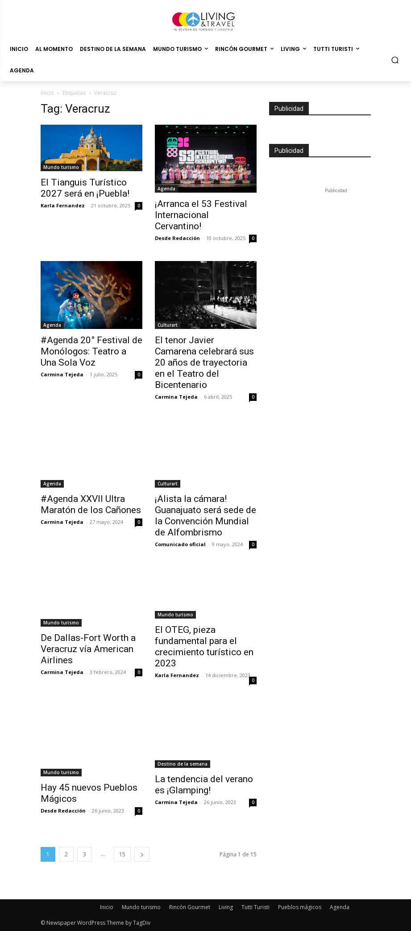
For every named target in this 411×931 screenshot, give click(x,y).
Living (226, 907)
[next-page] (141, 854)
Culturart (168, 325)
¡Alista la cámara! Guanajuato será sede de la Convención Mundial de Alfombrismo (205, 515)
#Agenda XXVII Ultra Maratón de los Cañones (91, 504)
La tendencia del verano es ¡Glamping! (204, 785)
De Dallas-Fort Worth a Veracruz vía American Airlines (88, 649)
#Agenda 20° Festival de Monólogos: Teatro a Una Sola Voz (91, 351)
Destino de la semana (183, 764)
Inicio (47, 93)
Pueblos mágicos (299, 907)
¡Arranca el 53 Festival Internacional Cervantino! (201, 215)
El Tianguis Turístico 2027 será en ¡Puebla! (85, 188)
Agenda (166, 188)
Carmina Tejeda (62, 374)
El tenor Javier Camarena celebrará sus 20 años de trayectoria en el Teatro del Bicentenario (204, 362)
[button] (395, 60)
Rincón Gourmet (189, 907)
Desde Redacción (177, 238)
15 (122, 854)
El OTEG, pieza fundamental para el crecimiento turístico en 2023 (204, 646)
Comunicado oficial (180, 544)
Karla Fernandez (63, 205)
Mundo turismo (61, 167)
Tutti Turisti (255, 907)
